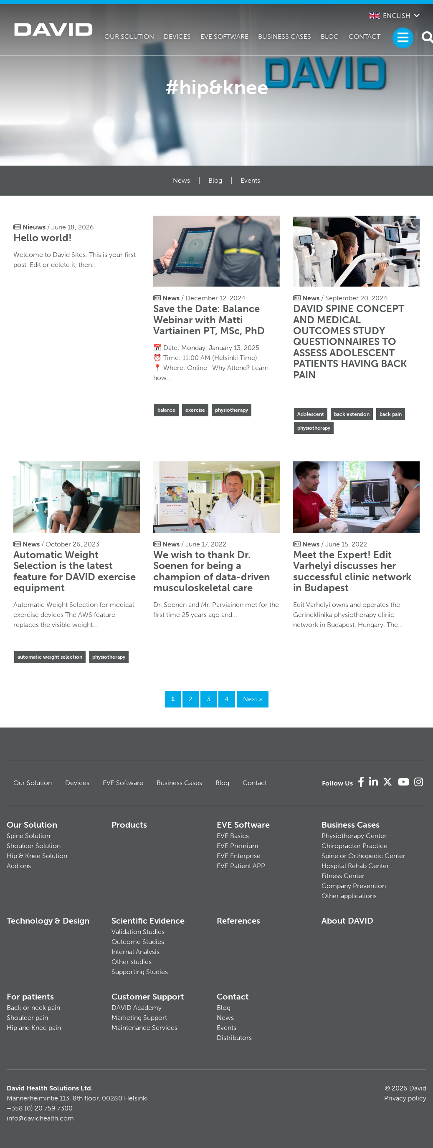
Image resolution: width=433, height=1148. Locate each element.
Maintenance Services (144, 1028)
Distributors (234, 1038)
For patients (30, 997)
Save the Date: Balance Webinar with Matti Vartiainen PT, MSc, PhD (209, 319)
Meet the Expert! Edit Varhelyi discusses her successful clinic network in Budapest (352, 571)
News (181, 180)
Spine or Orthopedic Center (363, 856)
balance (166, 410)
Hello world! (42, 238)
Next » (252, 699)
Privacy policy (405, 1098)
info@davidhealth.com (40, 1118)
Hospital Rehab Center (355, 866)
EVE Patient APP (241, 866)
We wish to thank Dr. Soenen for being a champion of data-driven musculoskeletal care (211, 571)
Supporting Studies (139, 972)
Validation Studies (138, 932)
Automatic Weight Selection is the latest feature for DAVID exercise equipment (74, 571)
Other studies (131, 962)
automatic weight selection (50, 657)
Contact (364, 36)
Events (250, 180)
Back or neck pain (33, 1008)
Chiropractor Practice (354, 846)
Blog (330, 36)
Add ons (19, 866)
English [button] (389, 16)
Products (129, 825)
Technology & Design (48, 921)
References (238, 921)
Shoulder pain (27, 1018)
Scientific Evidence (148, 921)
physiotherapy (231, 410)
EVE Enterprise (239, 856)
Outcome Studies (137, 942)
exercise (195, 410)
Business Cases (284, 36)
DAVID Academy (136, 1008)
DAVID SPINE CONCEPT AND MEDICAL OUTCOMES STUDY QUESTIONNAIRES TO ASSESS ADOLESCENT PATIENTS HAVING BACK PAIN (350, 341)
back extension (352, 414)
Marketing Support (139, 1018)
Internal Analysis (135, 952)
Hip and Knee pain (34, 1028)
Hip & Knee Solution (37, 856)
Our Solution (129, 36)
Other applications (349, 896)
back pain (391, 414)
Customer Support (147, 997)
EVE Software (224, 36)
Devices (177, 36)
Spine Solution (28, 836)
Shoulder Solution (34, 846)
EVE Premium (237, 846)
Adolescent (310, 414)
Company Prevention (354, 886)
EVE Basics (233, 836)
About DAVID (347, 921)
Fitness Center (343, 876)
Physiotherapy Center (354, 836)
